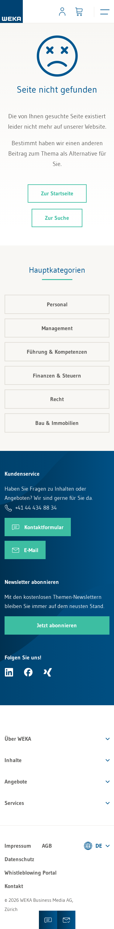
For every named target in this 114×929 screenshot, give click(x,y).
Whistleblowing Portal (31, 872)
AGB (47, 845)
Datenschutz (19, 859)
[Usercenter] (62, 11)
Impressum (18, 845)
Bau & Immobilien (57, 423)
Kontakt (14, 886)
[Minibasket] (79, 11)
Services (14, 803)
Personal (57, 304)
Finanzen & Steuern (57, 375)
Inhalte (13, 760)
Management (57, 328)
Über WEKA (18, 738)
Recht (57, 399)
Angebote (16, 781)
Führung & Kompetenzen (57, 351)
